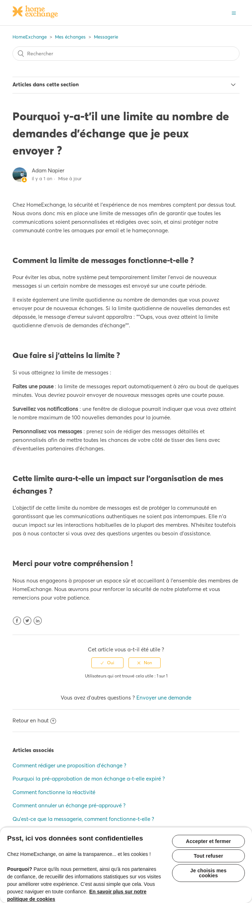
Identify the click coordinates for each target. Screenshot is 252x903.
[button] (234, 12)
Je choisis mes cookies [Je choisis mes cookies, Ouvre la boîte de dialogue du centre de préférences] (208, 873)
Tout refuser (208, 856)
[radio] (107, 662)
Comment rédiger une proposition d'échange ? (69, 765)
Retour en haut (34, 720)
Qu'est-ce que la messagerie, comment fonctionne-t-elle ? (83, 819)
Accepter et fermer (208, 841)
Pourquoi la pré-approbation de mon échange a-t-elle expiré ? (88, 778)
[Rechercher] (125, 53)
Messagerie (106, 37)
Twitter (27, 620)
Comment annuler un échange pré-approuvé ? (69, 805)
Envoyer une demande (163, 697)
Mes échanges (70, 37)
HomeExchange (29, 37)
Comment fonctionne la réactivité (53, 792)
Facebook (16, 620)
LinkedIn (37, 620)
